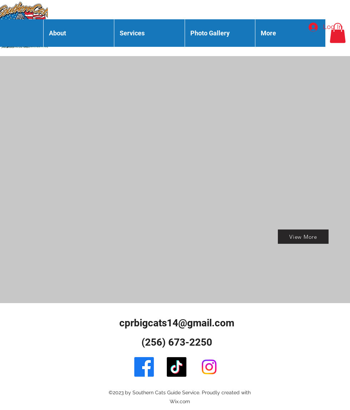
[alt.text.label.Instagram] (209, 367)
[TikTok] (176, 367)
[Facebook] (144, 367)
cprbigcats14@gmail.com (176, 323)
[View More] (303, 236)
